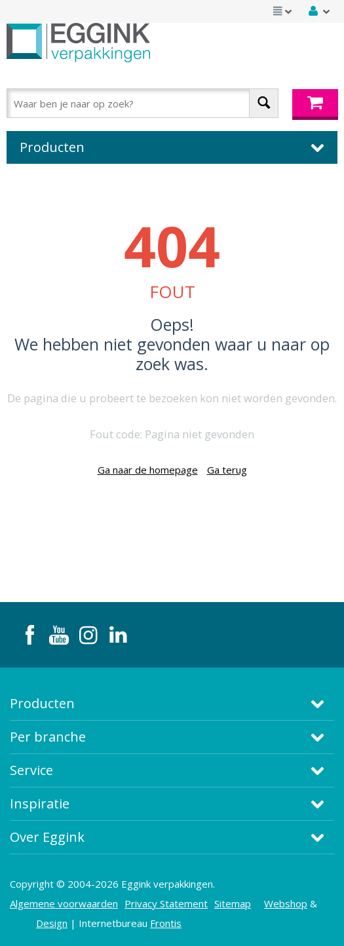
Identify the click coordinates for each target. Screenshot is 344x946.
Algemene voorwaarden (64, 903)
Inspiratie (39, 803)
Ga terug (227, 469)
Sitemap (232, 903)
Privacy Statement (166, 903)
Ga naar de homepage (148, 469)
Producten (42, 703)
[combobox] (142, 103)
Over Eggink (47, 837)
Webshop (285, 903)
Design (51, 923)
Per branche (48, 737)
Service (31, 770)
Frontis (166, 923)
